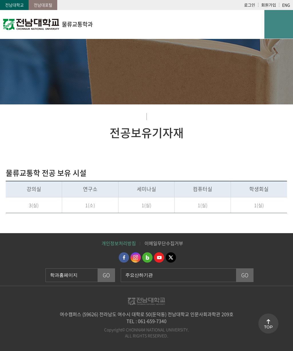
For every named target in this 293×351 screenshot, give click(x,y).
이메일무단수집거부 (163, 243)
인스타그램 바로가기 (135, 257)
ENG (286, 5)
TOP (268, 327)
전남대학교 (14, 5)
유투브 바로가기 (159, 257)
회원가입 (268, 5)
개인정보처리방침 (119, 243)
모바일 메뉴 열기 (278, 24)
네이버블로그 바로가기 (147, 257)
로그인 (249, 5)
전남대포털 (43, 5)
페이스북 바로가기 (124, 257)
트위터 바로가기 (171, 257)
